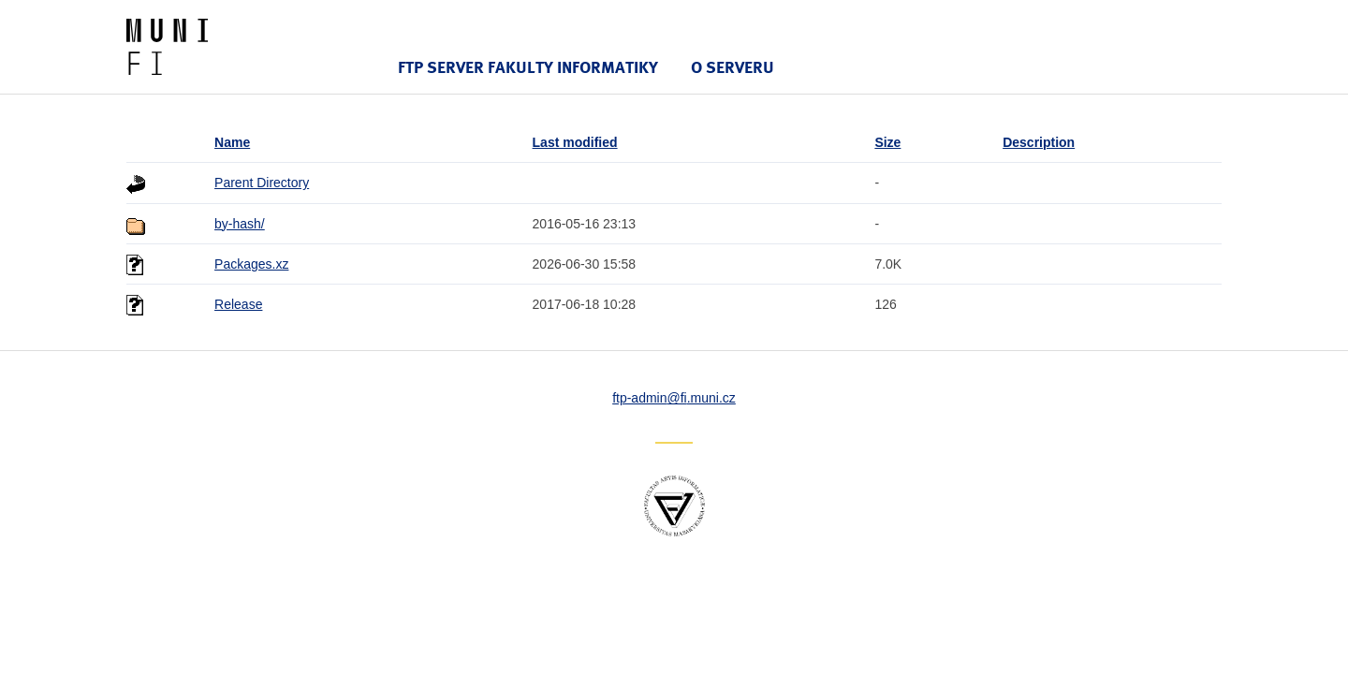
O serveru (732, 67)
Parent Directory (261, 182)
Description (1039, 142)
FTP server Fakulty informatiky (528, 67)
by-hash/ (239, 223)
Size (887, 142)
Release (238, 304)
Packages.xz (251, 263)
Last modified (575, 142)
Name (232, 142)
